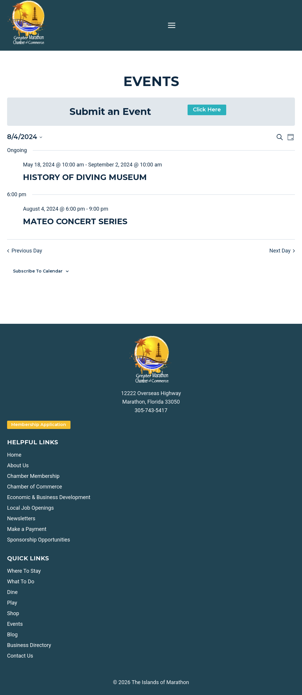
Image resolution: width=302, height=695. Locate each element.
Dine (12, 592)
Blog (12, 634)
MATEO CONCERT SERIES (75, 221)
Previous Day (24, 250)
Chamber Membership (33, 476)
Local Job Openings (30, 508)
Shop (13, 613)
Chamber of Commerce (34, 486)
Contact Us (20, 656)
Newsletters (21, 518)
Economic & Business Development (48, 497)
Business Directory (29, 645)
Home (14, 455)
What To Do (20, 581)
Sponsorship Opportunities (38, 539)
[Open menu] (172, 25)
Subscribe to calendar (38, 271)
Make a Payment (26, 529)
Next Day (282, 250)
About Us (18, 465)
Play (12, 603)
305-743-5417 (150, 410)
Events (15, 624)
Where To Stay (24, 571)
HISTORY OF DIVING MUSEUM (85, 177)
